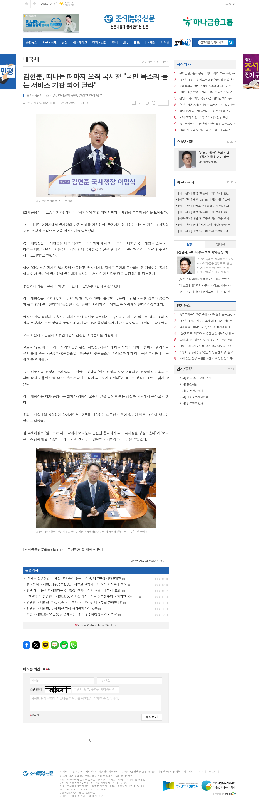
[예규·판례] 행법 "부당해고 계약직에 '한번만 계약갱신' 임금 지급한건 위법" (206, 212)
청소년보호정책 (138, 771)
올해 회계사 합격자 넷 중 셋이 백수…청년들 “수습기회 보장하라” (207, 340)
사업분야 (90, 771)
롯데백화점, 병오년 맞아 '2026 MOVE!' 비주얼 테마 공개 (207, 86)
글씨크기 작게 (166, 103)
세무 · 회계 (153, 61)
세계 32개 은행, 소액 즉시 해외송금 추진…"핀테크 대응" (207, 117)
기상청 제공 (70, 5)
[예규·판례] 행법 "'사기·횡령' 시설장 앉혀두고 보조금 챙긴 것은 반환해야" (206, 225)
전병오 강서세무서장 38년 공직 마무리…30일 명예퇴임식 (207, 346)
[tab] (189, 244)
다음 (101, 740)
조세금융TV (182, 42)
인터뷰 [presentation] (220, 244)
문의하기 (201, 771)
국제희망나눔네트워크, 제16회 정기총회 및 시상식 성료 (207, 327)
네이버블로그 (55, 645)
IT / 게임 (150, 42)
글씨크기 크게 (160, 103)
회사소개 (65, 771)
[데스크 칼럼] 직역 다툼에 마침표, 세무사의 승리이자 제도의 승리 (206, 285)
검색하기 (231, 42)
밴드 (73, 645)
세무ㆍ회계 (49, 42)
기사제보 (188, 771)
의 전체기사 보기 (147, 561)
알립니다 (214, 771)
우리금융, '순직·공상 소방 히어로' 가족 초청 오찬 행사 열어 (207, 73)
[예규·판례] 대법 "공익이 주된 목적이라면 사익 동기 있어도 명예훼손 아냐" (206, 231)
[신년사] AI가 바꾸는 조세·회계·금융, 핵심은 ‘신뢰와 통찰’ (207, 321)
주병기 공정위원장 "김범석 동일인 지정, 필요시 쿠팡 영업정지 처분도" (207, 352)
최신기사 (183, 64)
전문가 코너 (186, 141)
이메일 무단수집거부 (169, 771)
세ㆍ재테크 (80, 42)
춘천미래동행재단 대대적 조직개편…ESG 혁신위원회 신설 (207, 105)
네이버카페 (64, 645)
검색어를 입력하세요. (212, 42)
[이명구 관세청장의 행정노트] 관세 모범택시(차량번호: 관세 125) (206, 279)
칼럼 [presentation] (190, 244)
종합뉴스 (31, 42)
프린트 (147, 103)
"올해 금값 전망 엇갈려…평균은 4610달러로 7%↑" (207, 92)
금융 (64, 42)
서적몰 (165, 42)
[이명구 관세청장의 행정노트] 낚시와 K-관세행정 (206, 292)
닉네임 (35, 680)
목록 (134, 103)
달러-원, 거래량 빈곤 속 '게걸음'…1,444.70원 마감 (207, 130)
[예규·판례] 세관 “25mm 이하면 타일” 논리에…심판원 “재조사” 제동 (206, 199)
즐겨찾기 (34, 4)
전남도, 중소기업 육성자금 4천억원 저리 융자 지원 (207, 98)
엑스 (36, 645)
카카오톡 (45, 645)
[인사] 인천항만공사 (190, 391)
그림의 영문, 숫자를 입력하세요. (94, 689)
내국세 (165, 61)
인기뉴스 (183, 305)
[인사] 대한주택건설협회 (193, 397)
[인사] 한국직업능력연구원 (194, 378)
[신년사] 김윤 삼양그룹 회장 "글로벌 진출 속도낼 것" (207, 80)
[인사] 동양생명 (187, 384)
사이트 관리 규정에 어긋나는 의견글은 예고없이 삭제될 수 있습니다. (75, 698)
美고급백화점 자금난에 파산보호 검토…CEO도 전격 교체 (207, 124)
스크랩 (153, 103)
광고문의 (77, 771)
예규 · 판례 (185, 182)
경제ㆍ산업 (99, 42)
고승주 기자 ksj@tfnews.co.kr (39, 102)
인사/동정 (184, 368)
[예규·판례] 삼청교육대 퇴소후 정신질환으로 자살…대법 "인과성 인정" (206, 206)
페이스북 (26, 645)
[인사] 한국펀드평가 (190, 403)
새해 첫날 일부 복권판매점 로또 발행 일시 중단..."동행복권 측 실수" (207, 358)
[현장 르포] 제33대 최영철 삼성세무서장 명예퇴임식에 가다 (207, 333)
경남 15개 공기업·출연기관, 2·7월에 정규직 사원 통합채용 (207, 111)
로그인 (228, 3)
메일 (140, 103)
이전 (89, 740)
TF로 (136, 42)
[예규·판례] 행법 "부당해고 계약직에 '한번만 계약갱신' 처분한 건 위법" (206, 193)
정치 (115, 42)
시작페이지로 (26, 4)
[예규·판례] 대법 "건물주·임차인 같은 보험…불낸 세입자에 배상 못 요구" (206, 218)
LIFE (125, 42)
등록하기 (152, 717)
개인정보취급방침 (108, 771)
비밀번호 (104, 680)
